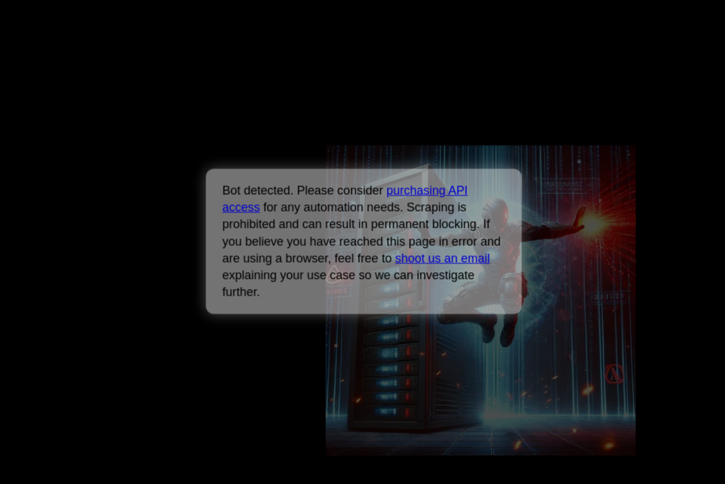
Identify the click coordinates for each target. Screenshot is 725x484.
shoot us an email (442, 258)
